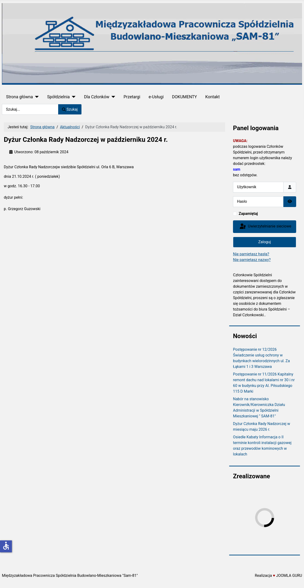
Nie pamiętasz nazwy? (252, 259)
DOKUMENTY (184, 96)
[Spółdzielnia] (73, 97)
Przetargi (132, 96)
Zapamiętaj (248, 213)
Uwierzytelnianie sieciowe (265, 226)
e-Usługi (156, 96)
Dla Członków (96, 96)
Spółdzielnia (58, 96)
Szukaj (70, 109)
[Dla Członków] (112, 97)
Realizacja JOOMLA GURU (278, 575)
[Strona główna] (36, 97)
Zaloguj (264, 242)
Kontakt (212, 96)
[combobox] (30, 109)
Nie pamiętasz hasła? (251, 254)
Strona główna (19, 96)
